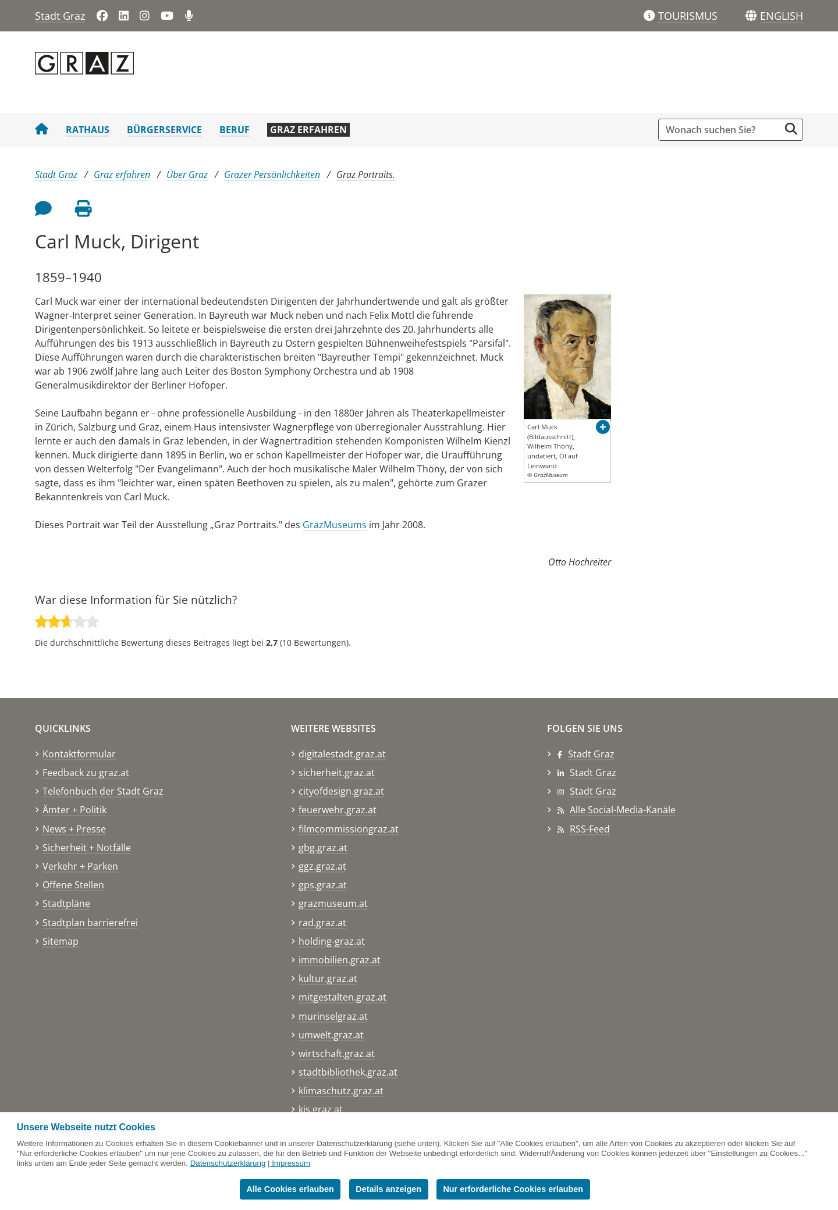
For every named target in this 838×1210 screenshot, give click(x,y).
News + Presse (74, 829)
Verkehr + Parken (80, 866)
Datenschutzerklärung (228, 1163)
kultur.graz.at (328, 978)
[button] (781, 16)
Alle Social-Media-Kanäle (623, 809)
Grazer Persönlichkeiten (272, 174)
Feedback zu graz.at (85, 772)
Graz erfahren (308, 129)
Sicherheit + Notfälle (86, 847)
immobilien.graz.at (340, 959)
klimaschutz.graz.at (341, 1090)
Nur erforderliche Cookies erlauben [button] (513, 1189)
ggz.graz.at (322, 866)
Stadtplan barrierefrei (90, 922)
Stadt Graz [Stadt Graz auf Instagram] (593, 791)
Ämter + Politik (74, 809)
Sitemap (60, 941)
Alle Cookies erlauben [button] (289, 1189)
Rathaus (87, 129)
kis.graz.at (321, 1109)
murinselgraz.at (333, 1016)
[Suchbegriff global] (722, 129)
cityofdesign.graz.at (341, 791)
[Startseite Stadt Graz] (41, 130)
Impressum (291, 1163)
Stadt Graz (60, 16)
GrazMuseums (335, 524)
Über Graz (187, 174)
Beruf (234, 129)
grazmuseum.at (333, 903)
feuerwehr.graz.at (338, 809)
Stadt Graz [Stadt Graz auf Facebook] (591, 754)
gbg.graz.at (323, 847)
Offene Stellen (73, 884)
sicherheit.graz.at (337, 772)
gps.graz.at (323, 884)
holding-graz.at (332, 941)
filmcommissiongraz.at (349, 829)
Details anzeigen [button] (388, 1189)
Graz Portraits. (365, 174)
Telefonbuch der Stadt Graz (103, 791)
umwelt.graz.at (331, 1034)
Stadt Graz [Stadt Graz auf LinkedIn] (593, 772)
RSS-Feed (590, 829)
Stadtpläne (66, 903)
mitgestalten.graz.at (342, 997)
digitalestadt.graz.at (342, 754)
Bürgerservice (164, 129)
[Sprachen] (751, 16)
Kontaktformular (79, 754)
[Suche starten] (791, 129)
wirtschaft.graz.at (337, 1053)
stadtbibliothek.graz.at (348, 1072)
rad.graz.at (322, 922)
